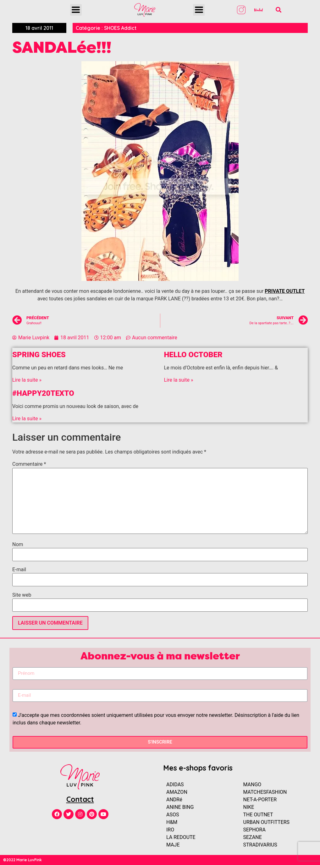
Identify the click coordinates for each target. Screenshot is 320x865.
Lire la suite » (26, 380)
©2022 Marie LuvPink (22, 859)
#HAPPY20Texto (43, 393)
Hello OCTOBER (193, 354)
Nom (17, 544)
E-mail (19, 569)
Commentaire (29, 464)
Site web (21, 595)
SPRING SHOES (39, 354)
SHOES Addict (120, 28)
